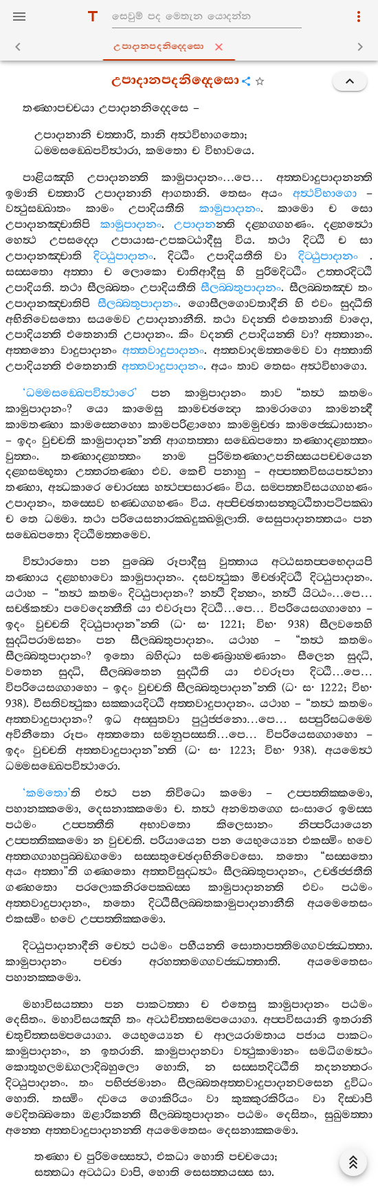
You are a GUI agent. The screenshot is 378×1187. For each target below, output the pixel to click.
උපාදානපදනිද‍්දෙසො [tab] (191, 47)
